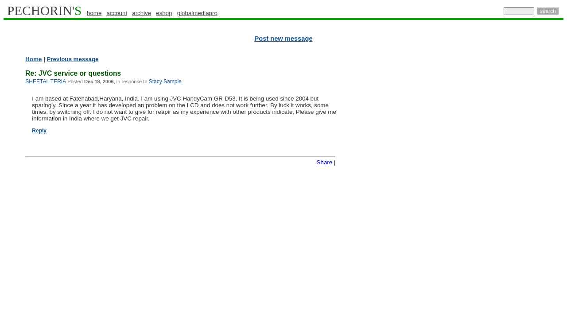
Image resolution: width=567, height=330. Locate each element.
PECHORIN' (44, 11)
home (94, 13)
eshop (164, 13)
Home (33, 59)
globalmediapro (197, 13)
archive (141, 13)
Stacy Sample (165, 81)
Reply (39, 131)
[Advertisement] (524, 190)
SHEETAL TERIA (45, 81)
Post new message (283, 38)
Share (325, 162)
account (116, 13)
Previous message (73, 59)
